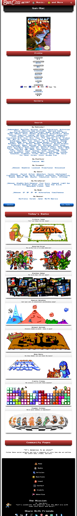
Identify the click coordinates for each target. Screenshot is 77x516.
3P (32, 192)
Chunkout (50, 135)
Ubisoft (43, 153)
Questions (38, 477)
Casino (51, 174)
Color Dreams (18, 136)
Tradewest (25, 153)
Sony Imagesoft (44, 149)
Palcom (26, 146)
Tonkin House (52, 152)
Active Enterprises (49, 129)
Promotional (47, 167)
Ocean (62, 145)
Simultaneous (58, 192)
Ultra (51, 153)
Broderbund (43, 133)
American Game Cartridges (34, 131)
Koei (25, 142)
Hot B (47, 139)
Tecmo (43, 150)
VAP (57, 153)
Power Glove (37, 184)
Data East (45, 136)
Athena (18, 133)
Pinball (40, 175)
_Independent (13, 129)
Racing (20, 177)
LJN (64, 142)
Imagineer (64, 139)
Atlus (25, 133)
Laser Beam (56, 142)
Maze (19, 175)
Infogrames (15, 140)
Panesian (35, 146)
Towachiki (14, 153)
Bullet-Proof (56, 133)
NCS (39, 145)
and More (55, 2)
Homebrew (26, 167)
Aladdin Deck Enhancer (27, 183)
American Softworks (19, 132)
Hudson (55, 139)
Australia (23, 198)
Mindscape (15, 145)
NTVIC (55, 145)
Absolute (25, 129)
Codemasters (61, 135)
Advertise (38, 494)
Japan (40, 198)
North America (51, 198)
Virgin (34, 155)
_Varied (23, 174)
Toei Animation (16, 152)
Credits (38, 490)
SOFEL (32, 149)
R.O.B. (59, 184)
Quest (9, 148)
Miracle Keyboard (22, 184)
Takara (20, 150)
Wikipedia (38, 91)
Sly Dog (19, 149)
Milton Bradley (61, 143)
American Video (37, 132)
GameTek (50, 138)
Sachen (53, 148)
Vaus (48, 186)
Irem (30, 140)
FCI (43, 138)
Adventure (41, 174)
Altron (17, 131)
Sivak (11, 149)
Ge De (58, 138)
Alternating (44, 192)
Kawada (64, 140)
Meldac (37, 143)
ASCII (38, 63)
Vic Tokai (24, 155)
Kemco (12, 142)
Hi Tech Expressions (27, 139)
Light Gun (65, 183)
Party (32, 175)
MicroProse (47, 143)
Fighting (11, 175)
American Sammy (55, 131)
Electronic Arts (14, 138)
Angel (48, 132)
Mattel (29, 143)
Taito (12, 150)
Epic (32, 138)
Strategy (63, 177)
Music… (39, 2)
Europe (33, 198)
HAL (9, 139)
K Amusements (53, 140)
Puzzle (12, 177)
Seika (60, 148)
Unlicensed (60, 167)
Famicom (35, 161)
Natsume (32, 145)
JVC (43, 140)
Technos (35, 150)
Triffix (35, 153)
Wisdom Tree (51, 155)
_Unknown (16, 167)
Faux (38, 138)
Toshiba (63, 152)
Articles (38, 472)
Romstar (44, 148)
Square (56, 149)
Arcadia (56, 132)
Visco (41, 155)
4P (36, 192)
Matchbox (12, 143)
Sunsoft (64, 149)
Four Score (45, 183)
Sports (54, 177)
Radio (38, 468)
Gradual (66, 138)
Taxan (27, 150)
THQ (57, 150)
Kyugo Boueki (43, 142)
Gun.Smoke (66, 204)
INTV (24, 140)
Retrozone (29, 148)
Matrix (21, 143)
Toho (27, 152)
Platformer (51, 175)
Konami (32, 142)
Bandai (33, 133)
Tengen (51, 150)
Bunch (66, 133)
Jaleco (37, 140)
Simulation (44, 177)
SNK (26, 149)
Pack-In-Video (14, 146)
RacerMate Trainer (35, 186)
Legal (38, 481)
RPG (26, 177)
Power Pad (49, 184)
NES (38, 67)
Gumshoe (9, 204)
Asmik (10, 133)
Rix (37, 148)
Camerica (22, 135)
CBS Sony (40, 135)
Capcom (31, 135)
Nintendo (47, 145)
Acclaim (34, 129)
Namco (24, 145)
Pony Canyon (63, 146)
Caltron (12, 135)
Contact (38, 486)
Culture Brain (32, 136)
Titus (63, 150)
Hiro (41, 139)
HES (14, 139)
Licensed (38, 70)
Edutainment (61, 174)
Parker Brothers (48, 146)
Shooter (38, 74)
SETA (67, 148)
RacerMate (18, 148)
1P (38, 82)
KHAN (19, 142)
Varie (63, 153)
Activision (65, 129)
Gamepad (38, 78)
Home (38, 464)
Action (32, 174)
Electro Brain (58, 136)
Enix (26, 138)
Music (25, 175)
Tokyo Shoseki (37, 152)
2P (28, 192)
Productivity (64, 175)
